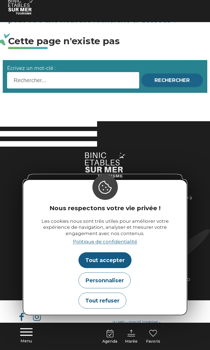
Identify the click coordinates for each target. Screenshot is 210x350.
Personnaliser (104, 280)
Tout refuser (102, 300)
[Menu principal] (26, 336)
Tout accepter (105, 260)
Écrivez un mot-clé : (31, 68)
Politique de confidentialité (105, 241)
